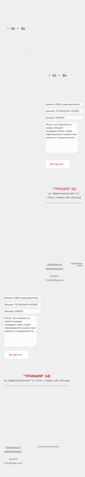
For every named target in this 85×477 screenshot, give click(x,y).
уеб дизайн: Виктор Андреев (48, 446)
